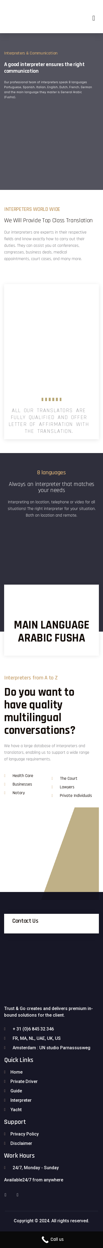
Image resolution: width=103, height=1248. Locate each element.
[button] (94, 18)
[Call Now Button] (51, 1239)
